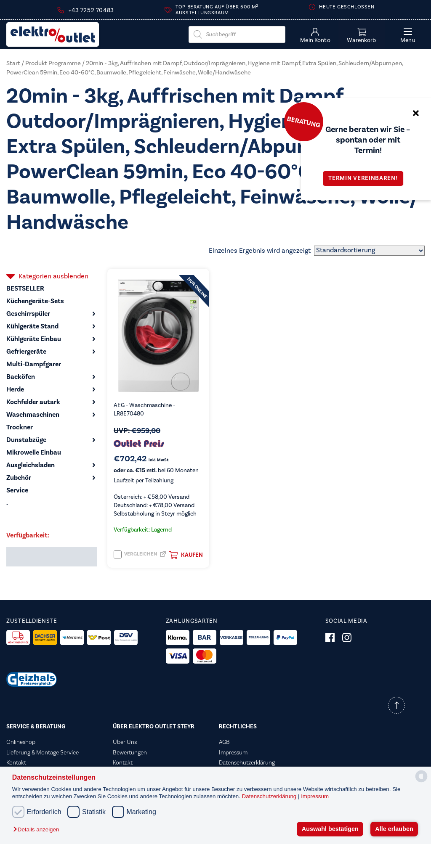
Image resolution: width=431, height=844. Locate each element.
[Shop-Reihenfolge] (369, 251)
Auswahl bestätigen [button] (330, 828)
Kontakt (16, 763)
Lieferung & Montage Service (42, 753)
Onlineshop (20, 742)
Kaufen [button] (186, 555)
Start (13, 63)
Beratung (303, 121)
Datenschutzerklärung (270, 796)
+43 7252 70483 (91, 10)
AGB (224, 742)
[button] (38, 830)
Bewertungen (130, 753)
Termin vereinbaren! (365, 178)
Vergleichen (135, 554)
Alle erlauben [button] (394, 828)
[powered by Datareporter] (421, 781)
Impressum (315, 796)
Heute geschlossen (346, 7)
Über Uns (125, 742)
